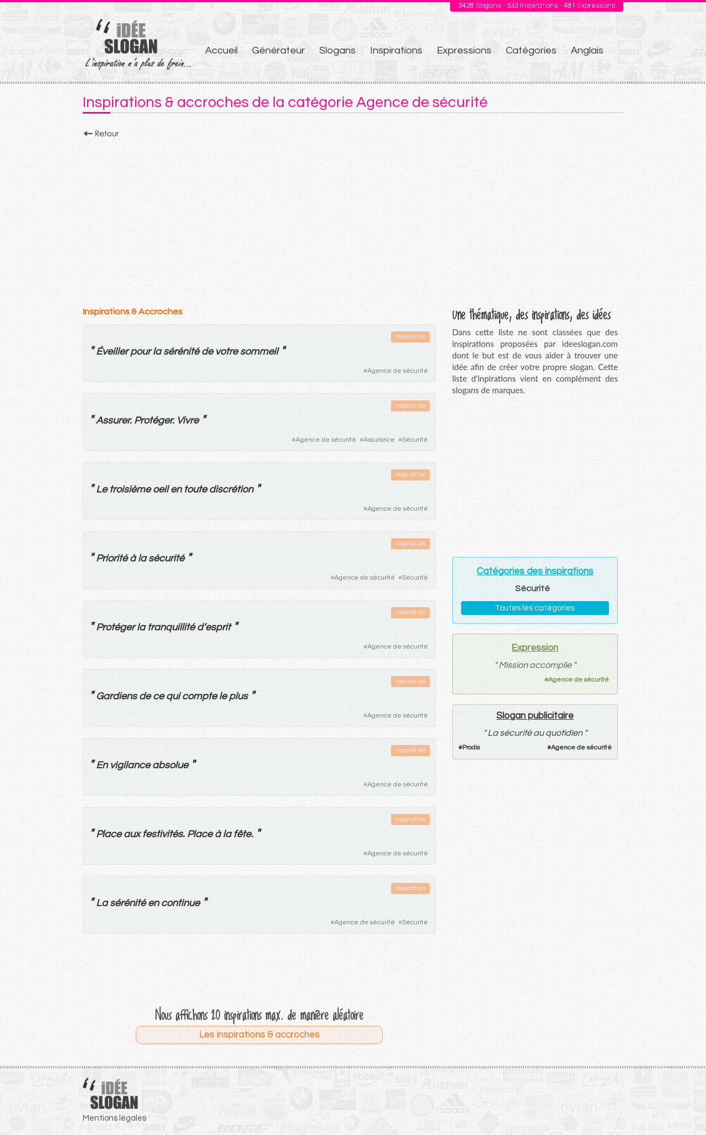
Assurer (113, 420)
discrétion (231, 489)
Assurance (379, 439)
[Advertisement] (353, 219)
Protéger (153, 420)
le (223, 696)
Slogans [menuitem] (337, 50)
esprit (218, 627)
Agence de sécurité (397, 370)
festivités (162, 834)
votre (226, 351)
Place (108, 834)
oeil (160, 489)
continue (180, 903)
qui (173, 696)
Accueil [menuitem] (221, 50)
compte (199, 696)
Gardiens (116, 696)
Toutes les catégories (535, 608)
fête (242, 834)
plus (238, 696)
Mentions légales (114, 1118)
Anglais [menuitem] (587, 50)
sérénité (181, 351)
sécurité (166, 558)
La (102, 903)
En (102, 765)
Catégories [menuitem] (531, 50)
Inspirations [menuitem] (396, 50)
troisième (130, 489)
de (207, 351)
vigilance (130, 765)
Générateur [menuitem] (278, 50)
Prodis (471, 747)
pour (140, 351)
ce (158, 696)
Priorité (111, 558)
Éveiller (112, 351)
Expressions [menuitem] (464, 50)
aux (132, 834)
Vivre (187, 420)
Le (101, 489)
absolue (170, 765)
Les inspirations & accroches (259, 1035)
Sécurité (415, 439)
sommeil (259, 351)
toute (195, 489)
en (175, 489)
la (157, 351)
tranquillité (171, 627)
